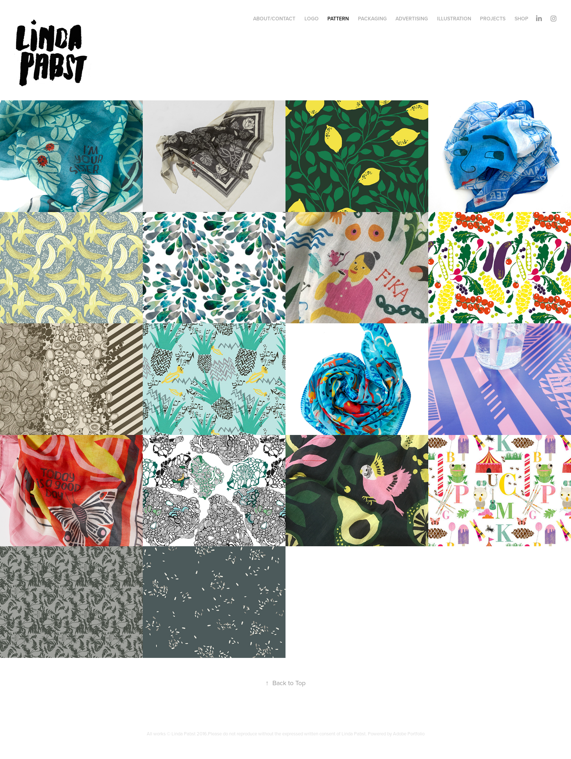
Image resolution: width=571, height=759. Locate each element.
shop (521, 18)
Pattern (338, 18)
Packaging (372, 18)
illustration (454, 18)
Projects (492, 18)
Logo (311, 18)
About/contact (274, 18)
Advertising (411, 18)
